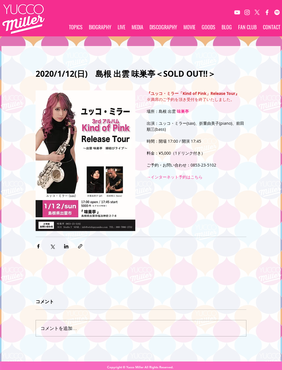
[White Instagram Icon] (247, 12)
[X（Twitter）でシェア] (52, 246)
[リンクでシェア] (80, 246)
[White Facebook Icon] (267, 12)
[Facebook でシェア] (38, 246)
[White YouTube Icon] (237, 12)
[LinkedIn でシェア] (66, 246)
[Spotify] (277, 12)
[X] (257, 12)
